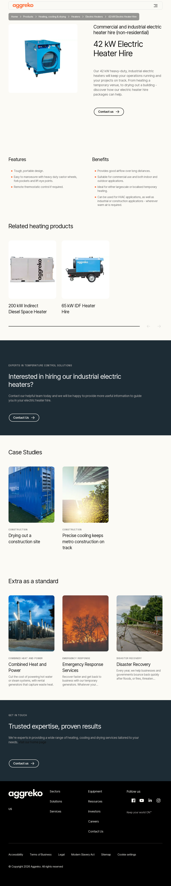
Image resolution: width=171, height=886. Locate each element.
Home (14, 16)
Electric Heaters (94, 16)
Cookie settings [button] (127, 854)
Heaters (75, 16)
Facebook (133, 800)
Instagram (158, 800)
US (10, 809)
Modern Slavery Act (83, 854)
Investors (94, 811)
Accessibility (16, 854)
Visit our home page (32, 742)
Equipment (95, 791)
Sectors (55, 791)
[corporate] (23, 5)
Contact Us (95, 831)
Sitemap (106, 854)
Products (28, 16)
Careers (93, 821)
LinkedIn (149, 800)
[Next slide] (159, 326)
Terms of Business (41, 854)
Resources (95, 801)
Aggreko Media (141, 800)
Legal (61, 854)
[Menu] (155, 5)
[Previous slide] (148, 326)
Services (55, 811)
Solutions (56, 801)
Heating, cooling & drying (52, 16)
